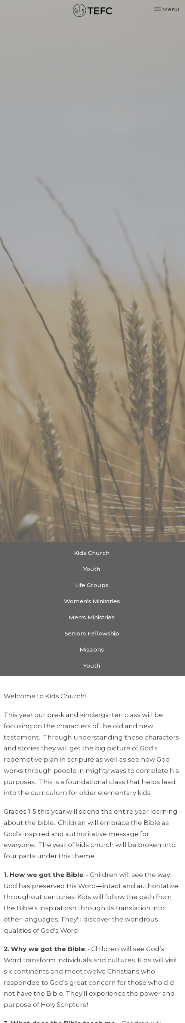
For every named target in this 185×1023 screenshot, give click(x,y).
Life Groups (91, 585)
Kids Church (92, 552)
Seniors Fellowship (92, 633)
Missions (92, 649)
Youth (91, 569)
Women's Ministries (92, 601)
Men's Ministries (92, 617)
